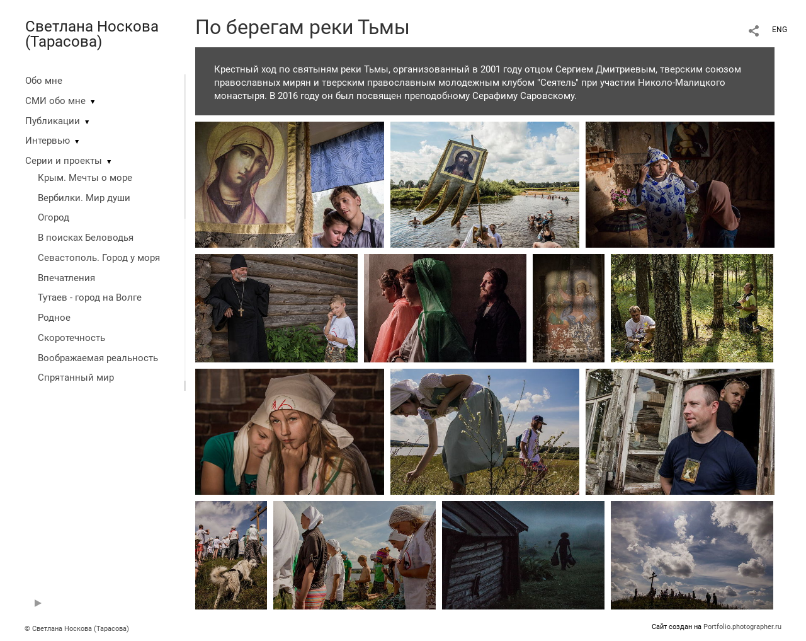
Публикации (52, 121)
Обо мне (43, 80)
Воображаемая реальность (98, 358)
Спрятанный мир (76, 377)
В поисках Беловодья (85, 237)
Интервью (47, 140)
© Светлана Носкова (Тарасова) (77, 629)
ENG (779, 29)
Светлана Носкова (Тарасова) (92, 34)
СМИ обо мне (55, 101)
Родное (54, 317)
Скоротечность (71, 338)
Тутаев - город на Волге (90, 297)
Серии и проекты (63, 160)
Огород (53, 217)
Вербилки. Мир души (84, 198)
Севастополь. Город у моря (99, 257)
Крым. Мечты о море (85, 177)
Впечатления (66, 278)
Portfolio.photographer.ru (742, 627)
